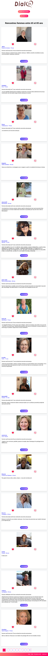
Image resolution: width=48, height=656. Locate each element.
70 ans (12, 48)
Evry (3, 86)
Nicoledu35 (4, 241)
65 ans (11, 164)
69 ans (9, 592)
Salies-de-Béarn (5, 164)
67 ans (7, 397)
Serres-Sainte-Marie (6, 281)
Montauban (4, 203)
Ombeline (4, 85)
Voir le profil (24, 61)
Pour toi (3, 513)
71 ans (6, 358)
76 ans (7, 242)
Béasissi (4, 474)
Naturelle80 (4, 396)
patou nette (4, 279)
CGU (32, 654)
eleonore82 (4, 202)
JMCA (3, 46)
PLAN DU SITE (37, 654)
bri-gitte (4, 357)
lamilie (3, 551)
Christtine (4, 629)
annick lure (4, 435)
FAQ (29, 654)
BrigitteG (4, 163)
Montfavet (4, 320)
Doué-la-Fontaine (6, 48)
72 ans (6, 86)
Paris (3, 358)
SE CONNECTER (24, 15)
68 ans (13, 281)
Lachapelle (4, 592)
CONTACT (44, 654)
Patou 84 (4, 318)
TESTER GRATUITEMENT (24, 11)
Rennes (3, 242)
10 (29, 650)
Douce (3, 124)
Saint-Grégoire (5, 630)
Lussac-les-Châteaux (7, 475)
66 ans (9, 203)
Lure (3, 436)
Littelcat (4, 590)
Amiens (3, 397)
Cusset (3, 553)
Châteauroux (5, 125)
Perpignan (4, 514)
